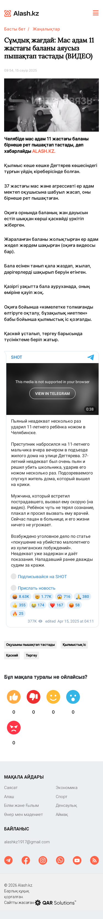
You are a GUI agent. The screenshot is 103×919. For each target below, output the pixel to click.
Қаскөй (12, 655)
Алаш (9, 796)
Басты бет (15, 29)
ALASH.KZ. (43, 151)
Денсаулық (66, 805)
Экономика (66, 787)
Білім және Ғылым (21, 805)
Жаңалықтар (46, 29)
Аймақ (62, 814)
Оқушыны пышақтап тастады (30, 645)
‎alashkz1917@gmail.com (27, 841)
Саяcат (11, 787)
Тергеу (31, 655)
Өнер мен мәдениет (23, 814)
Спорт (61, 796)
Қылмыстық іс (74, 645)
